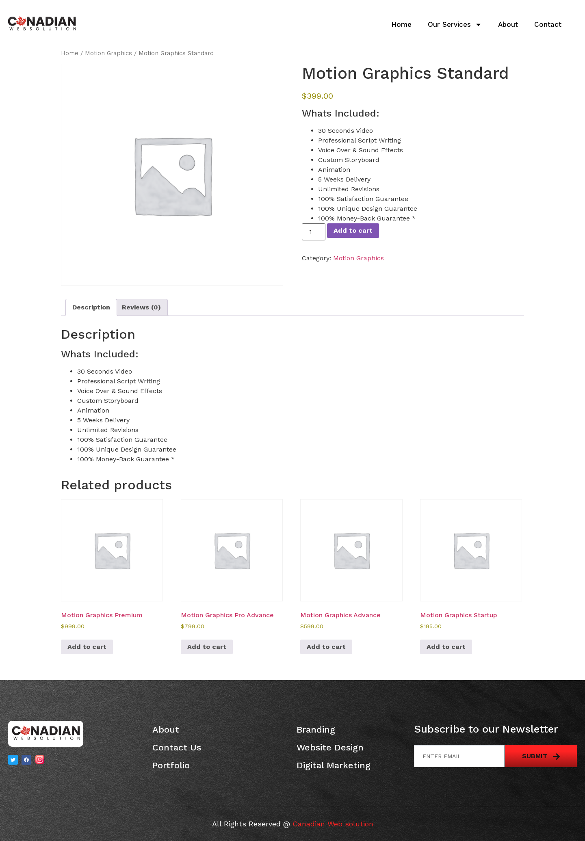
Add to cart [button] (86, 647)
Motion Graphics (108, 53)
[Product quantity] (313, 231)
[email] (459, 756)
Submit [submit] (541, 756)
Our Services (455, 24)
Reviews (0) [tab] (141, 307)
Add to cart (353, 230)
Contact (547, 24)
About (508, 24)
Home (401, 24)
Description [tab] (91, 307)
